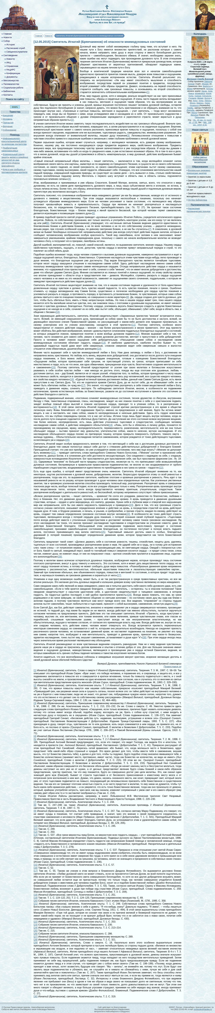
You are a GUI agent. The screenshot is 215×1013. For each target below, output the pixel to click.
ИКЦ (8, 62)
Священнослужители (16, 52)
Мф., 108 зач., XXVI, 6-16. (202, 123)
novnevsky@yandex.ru (203, 1009)
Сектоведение (10, 55)
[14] (99, 348)
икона (209, 79)
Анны (195, 100)
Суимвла (192, 98)
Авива (204, 91)
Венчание (8, 126)
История (10, 44)
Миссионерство (11, 80)
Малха (194, 112)
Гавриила (208, 81)
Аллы (201, 100)
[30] (144, 637)
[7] (150, 229)
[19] (111, 425)
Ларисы (208, 100)
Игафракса (200, 93)
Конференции (13, 73)
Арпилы (209, 89)
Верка (189, 89)
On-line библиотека (197, 200)
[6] (47, 223)
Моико (192, 103)
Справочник (12, 66)
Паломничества (11, 84)
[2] (72, 120)
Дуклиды (190, 110)
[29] (176, 604)
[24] (128, 514)
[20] (67, 440)
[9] (127, 297)
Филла (207, 98)
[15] (54, 367)
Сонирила (206, 96)
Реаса (191, 93)
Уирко (207, 103)
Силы (191, 96)
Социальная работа (13, 87)
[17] (83, 385)
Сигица (198, 96)
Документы (11, 77)
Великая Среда (195, 79)
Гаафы (190, 108)
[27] (119, 575)
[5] (93, 213)
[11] (134, 325)
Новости (48, 36)
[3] (128, 135)
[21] (53, 452)
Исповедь (7, 119)
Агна (210, 91)
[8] (93, 281)
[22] (161, 467)
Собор (6, 41)
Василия (194, 115)
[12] (137, 334)
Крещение (8, 115)
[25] (103, 532)
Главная (38, 36)
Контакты (8, 95)
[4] (69, 179)
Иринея (205, 84)
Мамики (200, 103)
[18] (55, 407)
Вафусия (207, 86)
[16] (72, 379)
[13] (104, 343)
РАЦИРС (10, 70)
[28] (130, 595)
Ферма (200, 98)
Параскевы (200, 117)
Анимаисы (194, 105)
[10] (58, 312)
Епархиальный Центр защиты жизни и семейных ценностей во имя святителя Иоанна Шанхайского (14, 160)
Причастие (8, 122)
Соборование (9, 130)
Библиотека (9, 91)
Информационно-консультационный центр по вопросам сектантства (14, 141)
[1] (148, 92)
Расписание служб (15, 48)
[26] (60, 556)
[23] (131, 505)
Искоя (208, 93)
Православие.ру (172, 666)
